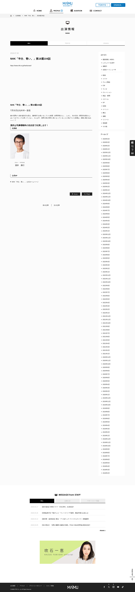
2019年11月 (107, 401)
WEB (104, 106)
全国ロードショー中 (109, 70)
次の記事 (57, 205)
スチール (106, 99)
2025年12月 (107, 152)
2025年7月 (106, 169)
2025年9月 (106, 163)
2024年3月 (106, 224)
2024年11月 (107, 197)
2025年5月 (106, 176)
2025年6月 (106, 173)
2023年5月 (106, 258)
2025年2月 (106, 186)
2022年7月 (106, 292)
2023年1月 (106, 272)
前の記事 (46, 205)
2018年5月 (106, 463)
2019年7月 (106, 415)
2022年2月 (106, 309)
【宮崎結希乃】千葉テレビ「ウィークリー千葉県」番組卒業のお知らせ (64, 513)
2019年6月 (106, 418)
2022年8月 (106, 289)
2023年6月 (106, 255)
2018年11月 (107, 442)
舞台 (104, 113)
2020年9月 (106, 367)
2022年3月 (106, 306)
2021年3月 (106, 347)
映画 (104, 75)
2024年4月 (106, 221)
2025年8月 (106, 166)
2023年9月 (106, 244)
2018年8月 (106, 452)
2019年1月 (106, 435)
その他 (105, 126)
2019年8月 (106, 411)
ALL (29, 43)
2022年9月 (106, 285)
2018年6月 (106, 459)
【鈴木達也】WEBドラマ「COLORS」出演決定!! (57, 507)
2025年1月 (106, 190)
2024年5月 (106, 217)
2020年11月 (107, 360)
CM (104, 85)
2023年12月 (107, 234)
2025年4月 (106, 180)
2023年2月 (106, 268)
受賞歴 (105, 123)
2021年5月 (106, 340)
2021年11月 (107, 319)
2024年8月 (106, 207)
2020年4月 (106, 384)
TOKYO (67, 43)
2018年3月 (106, 470)
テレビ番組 (106, 82)
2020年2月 (106, 391)
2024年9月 (106, 203)
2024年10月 (107, 200)
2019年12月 (107, 398)
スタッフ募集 (50, 586)
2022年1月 (106, 313)
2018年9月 (106, 449)
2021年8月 (106, 330)
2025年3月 (106, 183)
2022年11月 (107, 279)
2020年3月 (106, 388)
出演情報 (18, 15)
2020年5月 (106, 381)
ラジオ (105, 89)
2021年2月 (106, 350)
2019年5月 (106, 422)
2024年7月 (106, 210)
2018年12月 (107, 439)
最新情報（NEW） (109, 59)
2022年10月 (107, 282)
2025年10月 (107, 159)
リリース (106, 119)
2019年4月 (106, 425)
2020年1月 (106, 394)
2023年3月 (106, 265)
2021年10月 (107, 323)
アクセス (22, 586)
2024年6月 (106, 214)
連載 (104, 116)
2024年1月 (106, 231)
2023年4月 (106, 261)
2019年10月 (107, 405)
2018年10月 (107, 446)
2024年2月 (106, 227)
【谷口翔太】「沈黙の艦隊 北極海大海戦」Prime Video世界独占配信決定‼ (65, 525)
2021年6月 (106, 336)
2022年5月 (106, 299)
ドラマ (105, 79)
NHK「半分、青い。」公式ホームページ (25, 182)
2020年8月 (106, 371)
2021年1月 (106, 353)
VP (104, 102)
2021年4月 (106, 343)
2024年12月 (107, 193)
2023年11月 (107, 238)
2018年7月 (106, 456)
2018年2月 (106, 473)
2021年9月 (106, 326)
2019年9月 (106, 408)
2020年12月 (107, 357)
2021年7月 (106, 333)
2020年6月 (106, 377)
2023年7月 (106, 251)
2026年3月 (106, 142)
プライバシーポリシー (35, 586)
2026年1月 (106, 149)
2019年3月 (106, 429)
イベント (106, 109)
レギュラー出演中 (109, 63)
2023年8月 (106, 248)
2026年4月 (106, 139)
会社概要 (12, 586)
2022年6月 (106, 296)
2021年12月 (107, 316)
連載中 (105, 66)
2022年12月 (107, 275)
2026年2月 (106, 146)
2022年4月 (106, 302)
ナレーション (107, 92)
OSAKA (106, 43)
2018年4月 (106, 466)
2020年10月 (107, 364)
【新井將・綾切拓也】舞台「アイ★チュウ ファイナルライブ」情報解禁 (65, 519)
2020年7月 (106, 374)
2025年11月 (107, 156)
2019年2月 (106, 432)
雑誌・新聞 (106, 96)
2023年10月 (107, 241)
